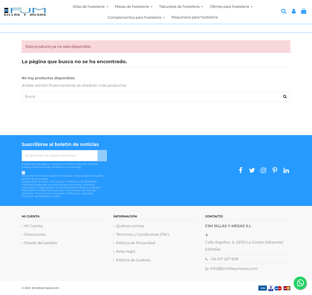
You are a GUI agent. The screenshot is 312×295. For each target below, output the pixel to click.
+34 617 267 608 (224, 259)
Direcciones (35, 234)
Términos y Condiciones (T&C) (142, 234)
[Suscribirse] (102, 155)
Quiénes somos (130, 226)
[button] (136, 17)
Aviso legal (125, 251)
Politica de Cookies (133, 260)
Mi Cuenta (33, 226)
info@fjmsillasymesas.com (234, 268)
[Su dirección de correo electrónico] (60, 155)
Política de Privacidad (135, 243)
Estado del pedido (40, 243)
